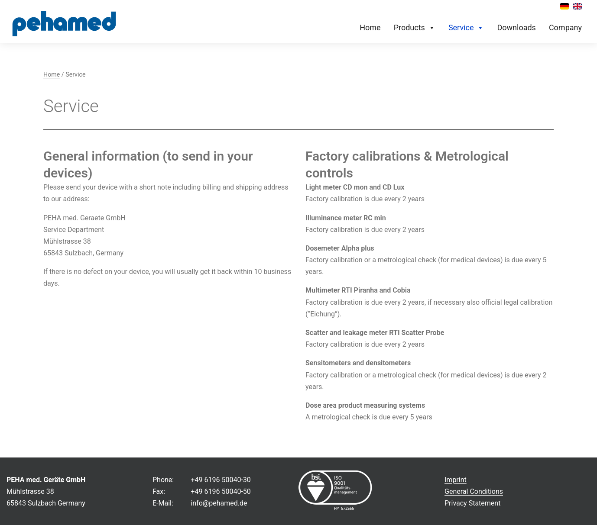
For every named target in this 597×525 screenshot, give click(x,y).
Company (565, 27)
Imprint (456, 480)
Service (466, 28)
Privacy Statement (472, 503)
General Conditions (474, 491)
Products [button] (414, 28)
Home (370, 27)
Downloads (516, 27)
